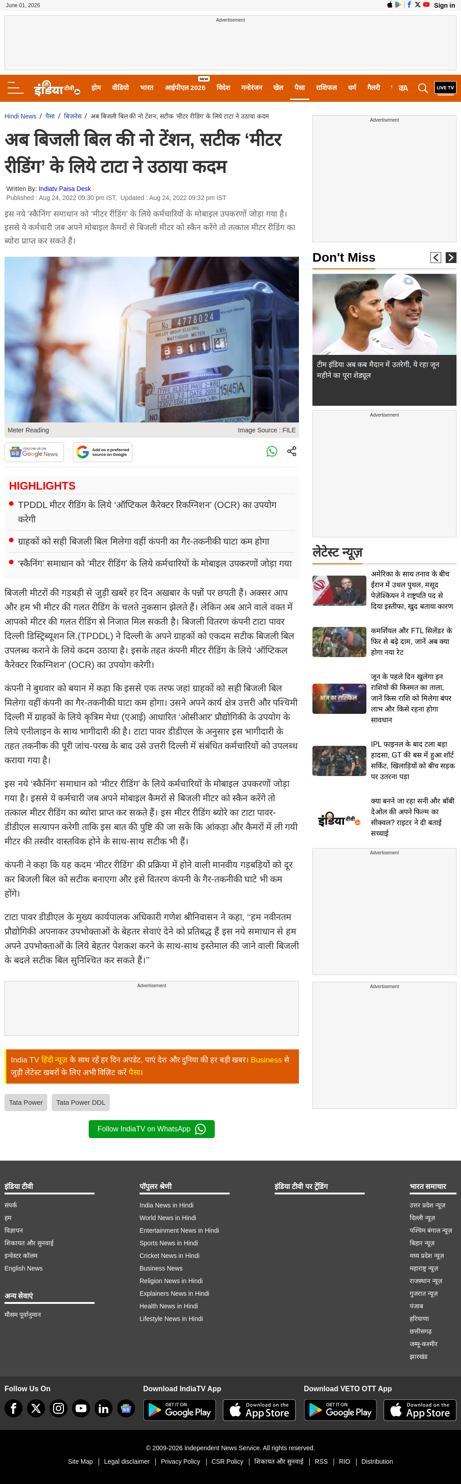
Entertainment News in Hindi (179, 1230)
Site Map (80, 1461)
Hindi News (20, 116)
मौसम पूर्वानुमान (23, 1314)
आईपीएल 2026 (185, 87)
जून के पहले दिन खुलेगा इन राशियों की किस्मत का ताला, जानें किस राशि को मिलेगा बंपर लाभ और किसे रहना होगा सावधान (411, 698)
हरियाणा (419, 1318)
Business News (161, 1268)
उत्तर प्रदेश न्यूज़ (427, 1205)
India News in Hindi (167, 1205)
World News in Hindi (168, 1217)
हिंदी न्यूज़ (54, 1060)
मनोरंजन (251, 87)
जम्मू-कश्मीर (424, 1344)
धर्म (352, 87)
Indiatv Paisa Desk (65, 188)
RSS (321, 1461)
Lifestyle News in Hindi (171, 1318)
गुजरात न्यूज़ (424, 1293)
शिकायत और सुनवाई (29, 1243)
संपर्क (11, 1205)
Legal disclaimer (126, 1461)
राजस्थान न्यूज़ (426, 1280)
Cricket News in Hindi (169, 1255)
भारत (147, 87)
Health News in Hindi (169, 1306)
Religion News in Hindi (171, 1280)
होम (96, 87)
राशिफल (326, 87)
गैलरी (373, 87)
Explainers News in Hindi (174, 1293)
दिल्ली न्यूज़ (422, 1217)
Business (266, 1060)
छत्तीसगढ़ (421, 1331)
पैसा (299, 87)
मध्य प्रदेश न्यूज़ (427, 1255)
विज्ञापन (14, 1230)
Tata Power (26, 1102)
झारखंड (418, 1356)
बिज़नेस (72, 116)
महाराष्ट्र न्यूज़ (424, 1268)
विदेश (223, 87)
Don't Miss (343, 257)
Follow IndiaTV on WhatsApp (152, 1129)
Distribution (377, 1461)
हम (8, 1217)
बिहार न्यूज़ (422, 1243)
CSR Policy (228, 1461)
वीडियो (120, 87)
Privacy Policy (180, 1461)
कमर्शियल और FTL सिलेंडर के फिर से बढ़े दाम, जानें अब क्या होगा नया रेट (411, 641)
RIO (344, 1461)
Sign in (444, 5)
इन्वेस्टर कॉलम (21, 1255)
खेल (278, 87)
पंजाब (416, 1306)
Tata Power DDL (80, 1102)
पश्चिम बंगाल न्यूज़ (431, 1230)
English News (24, 1268)
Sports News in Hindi (169, 1243)
